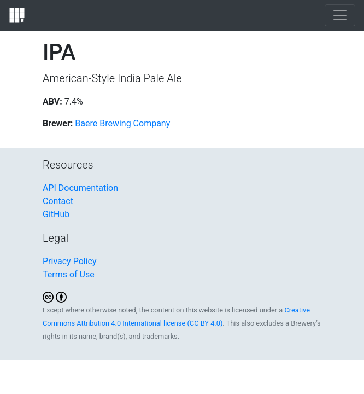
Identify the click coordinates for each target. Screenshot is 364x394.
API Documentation (80, 188)
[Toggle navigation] (340, 15)
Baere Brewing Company (122, 123)
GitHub (56, 214)
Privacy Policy (70, 261)
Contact (58, 201)
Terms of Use (69, 274)
